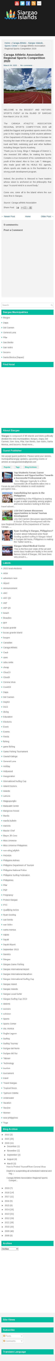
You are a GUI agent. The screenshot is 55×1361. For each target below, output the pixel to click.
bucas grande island (12, 632)
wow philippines (10, 1118)
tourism (6, 1068)
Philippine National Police (15, 870)
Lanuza (6, 796)
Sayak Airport (9, 944)
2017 (7, 1197)
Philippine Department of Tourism (18, 865)
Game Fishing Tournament (15, 751)
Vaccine (6, 1108)
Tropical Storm (10, 1088)
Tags (18, 467)
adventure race (10, 578)
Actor (5, 573)
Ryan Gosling (9, 915)
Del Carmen (8, 327)
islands (6, 791)
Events (6, 732)
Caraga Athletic (19, 43)
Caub (5, 652)
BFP (5, 623)
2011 (7, 1222)
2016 (7, 1201)
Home (7, 43)
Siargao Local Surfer (12, 994)
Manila (6, 816)
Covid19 (7, 687)
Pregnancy (8, 895)
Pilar (5, 337)
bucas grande (9, 628)
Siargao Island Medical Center (29, 546)
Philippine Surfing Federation (16, 875)
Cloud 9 (6, 672)
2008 (7, 1235)
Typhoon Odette (10, 1093)
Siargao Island (10, 984)
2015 (7, 1205)
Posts (7, 1336)
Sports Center (11, 46)
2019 (7, 1188)
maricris (7, 826)
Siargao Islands (35, 43)
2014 (7, 1209)
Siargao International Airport (16, 969)
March (10, 1163)
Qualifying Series (11, 910)
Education (7, 717)
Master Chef (9, 831)
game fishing (9, 746)
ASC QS (7, 598)
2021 (7, 1139)
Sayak (6, 939)
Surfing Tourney (10, 1043)
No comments (26, 65)
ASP (5, 603)
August (10, 1159)
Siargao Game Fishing (13, 964)
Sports (6, 1019)
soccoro (7, 1009)
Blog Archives (31, 467)
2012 (7, 1218)
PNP (5, 890)
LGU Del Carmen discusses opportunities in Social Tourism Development (30, 513)
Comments (9, 1341)
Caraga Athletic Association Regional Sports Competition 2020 (24, 58)
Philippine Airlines (11, 860)
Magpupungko (9, 801)
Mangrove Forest (11, 811)
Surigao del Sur (10, 1053)
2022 (7, 1134)
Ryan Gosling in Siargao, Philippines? (33, 531)
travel (5, 1078)
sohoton (7, 1014)
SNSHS (6, 1004)
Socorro (7, 352)
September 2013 (11, 949)
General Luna (9, 332)
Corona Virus (9, 682)
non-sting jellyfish (11, 850)
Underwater (8, 1098)
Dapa (5, 323)
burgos (6, 637)
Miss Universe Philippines (15, 845)
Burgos (6, 317)
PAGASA (7, 855)
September (12, 1155)
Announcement (10, 588)
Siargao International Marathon (17, 974)
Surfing (6, 1038)
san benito (8, 920)
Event (6, 727)
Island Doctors (10, 786)
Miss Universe (10, 840)
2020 (7, 1143)
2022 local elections (12, 568)
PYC (5, 905)
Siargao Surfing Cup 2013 (15, 999)
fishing (6, 741)
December (12, 1146)
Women (6, 1113)
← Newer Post (8, 216)
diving (6, 712)
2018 (7, 1192)
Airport (6, 583)
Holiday (6, 766)
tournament (8, 1073)
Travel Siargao (10, 1083)
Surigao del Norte (11, 1048)
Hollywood (8, 771)
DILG (5, 707)
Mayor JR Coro (10, 835)
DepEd (6, 702)
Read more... (28, 444)
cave (5, 657)
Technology (8, 1063)
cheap (6, 667)
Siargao (6, 959)
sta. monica (8, 1028)
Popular (7, 467)
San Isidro (8, 347)
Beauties (7, 618)
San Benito (8, 342)
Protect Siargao (10, 900)
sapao (6, 934)
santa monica (9, 930)
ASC (5, 593)
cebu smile (8, 662)
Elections (7, 722)
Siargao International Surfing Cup (18, 979)
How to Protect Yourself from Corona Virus (26, 1167)
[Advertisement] (27, 1279)
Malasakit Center (11, 806)
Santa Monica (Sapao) (13, 357)
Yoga (5, 1123)
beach (6, 613)
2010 (7, 1227)
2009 (7, 1231)
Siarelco (7, 954)
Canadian (7, 642)
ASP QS (7, 608)
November (12, 1150)
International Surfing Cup (14, 781)
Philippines (8, 880)
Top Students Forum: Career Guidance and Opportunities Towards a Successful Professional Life (33, 475)
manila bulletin (9, 821)
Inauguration (9, 776)
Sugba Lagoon (10, 1033)
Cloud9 (6, 677)
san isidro (7, 924)
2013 (7, 1214)
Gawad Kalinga (10, 756)
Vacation (7, 1103)
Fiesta (6, 736)
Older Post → (47, 216)
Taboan (6, 1058)
